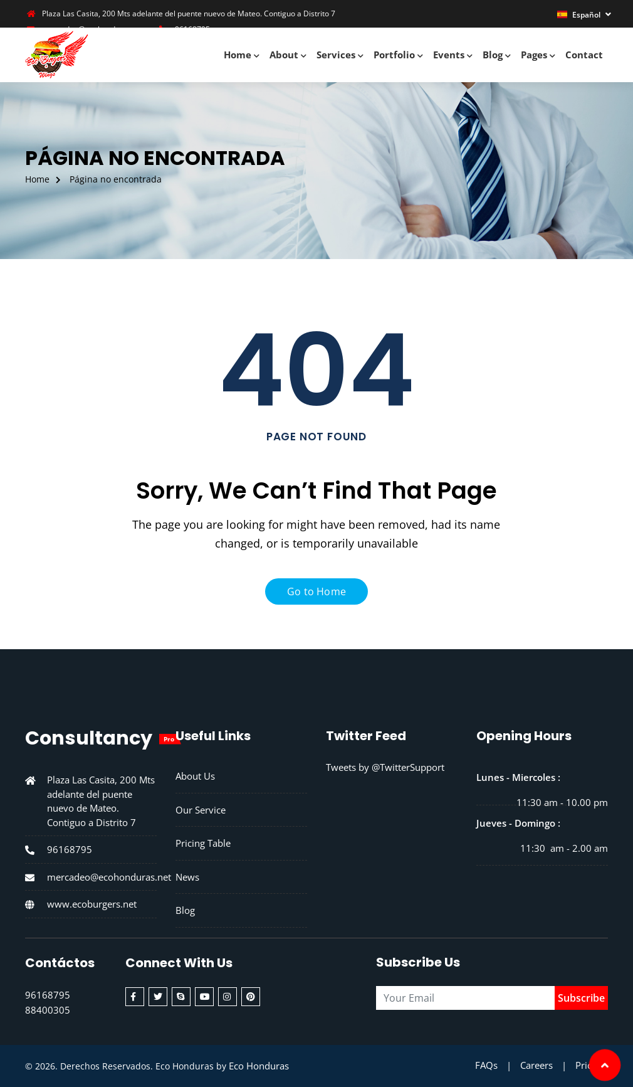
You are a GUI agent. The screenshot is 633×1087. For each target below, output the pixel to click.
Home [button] (241, 54)
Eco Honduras (259, 1065)
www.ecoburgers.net (92, 903)
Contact (584, 54)
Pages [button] (538, 54)
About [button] (287, 54)
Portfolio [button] (398, 54)
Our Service (200, 809)
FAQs (486, 1065)
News (187, 877)
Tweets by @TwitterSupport (385, 767)
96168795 (69, 849)
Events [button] (453, 54)
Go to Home (316, 591)
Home (37, 179)
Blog (185, 910)
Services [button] (340, 54)
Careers (536, 1065)
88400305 (47, 1010)
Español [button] (579, 14)
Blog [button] (497, 54)
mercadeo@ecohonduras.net (109, 876)
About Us (195, 776)
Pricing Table (203, 843)
